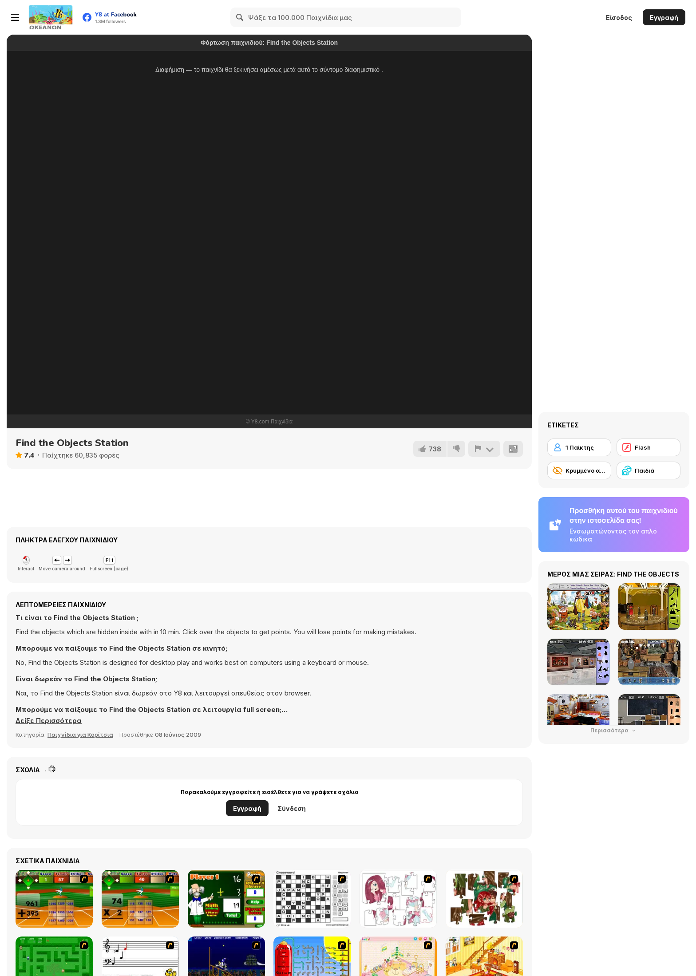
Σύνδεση (291, 808)
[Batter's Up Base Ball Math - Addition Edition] (54, 899)
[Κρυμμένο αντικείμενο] (579, 470)
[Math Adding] (226, 899)
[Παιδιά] (648, 470)
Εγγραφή (664, 17)
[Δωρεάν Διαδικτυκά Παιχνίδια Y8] (50, 17)
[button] (49, 721)
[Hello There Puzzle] (398, 899)
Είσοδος (619, 17)
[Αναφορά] (484, 449)
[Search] (240, 17)
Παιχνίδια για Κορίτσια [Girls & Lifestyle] (80, 734)
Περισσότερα (613, 730)
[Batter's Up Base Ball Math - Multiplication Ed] (140, 899)
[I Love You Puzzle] (484, 899)
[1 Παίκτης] (579, 447)
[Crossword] (312, 899)
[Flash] (648, 447)
